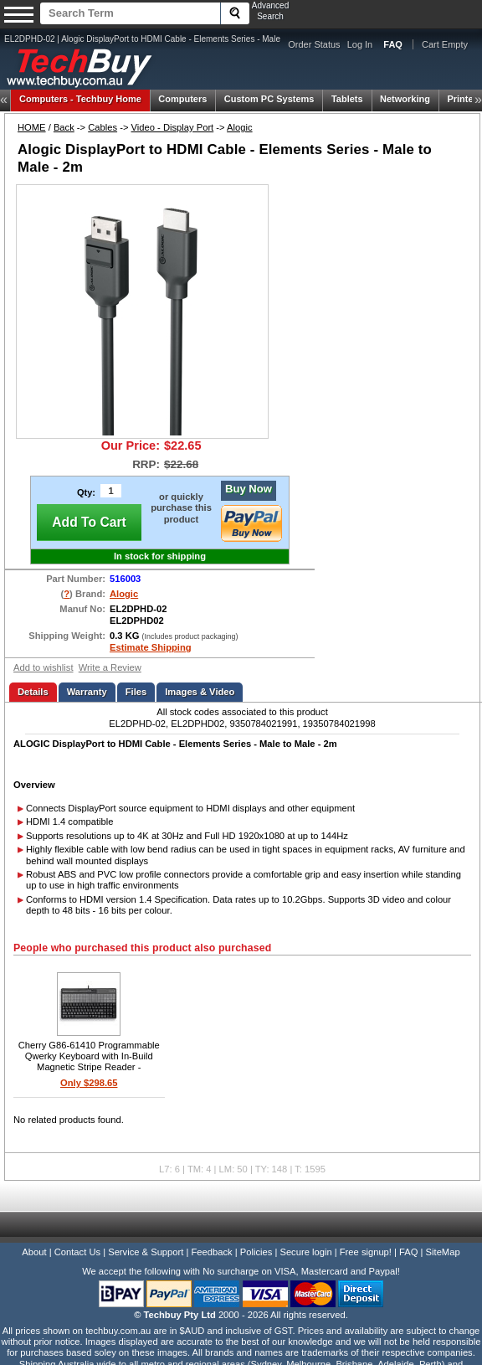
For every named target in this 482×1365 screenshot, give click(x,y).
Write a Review (110, 667)
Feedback (211, 1252)
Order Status (314, 44)
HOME (32, 127)
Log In (360, 44)
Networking (405, 99)
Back (64, 127)
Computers (182, 99)
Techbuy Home (80, 99)
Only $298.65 (88, 1083)
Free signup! (366, 1252)
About (34, 1252)
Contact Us (77, 1252)
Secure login (305, 1252)
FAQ (408, 1252)
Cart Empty (445, 44)
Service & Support (145, 1252)
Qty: (86, 492)
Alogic (239, 127)
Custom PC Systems (269, 99)
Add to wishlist (43, 667)
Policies (256, 1252)
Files (136, 692)
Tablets (347, 99)
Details (33, 692)
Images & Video (199, 692)
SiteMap (443, 1252)
